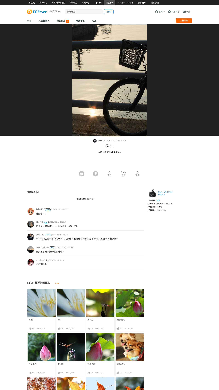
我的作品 (63, 21)
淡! (59, 320)
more (57, 283)
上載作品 (184, 20)
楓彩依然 (121, 382)
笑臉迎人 (121, 364)
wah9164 (40, 234)
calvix (98, 140)
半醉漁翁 (40, 209)
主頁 (29, 21)
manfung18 (41, 260)
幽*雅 (31, 320)
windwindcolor (42, 247)
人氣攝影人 (44, 21)
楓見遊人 (91, 382)
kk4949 (39, 222)
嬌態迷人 (121, 320)
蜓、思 (90, 320)
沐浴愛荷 (32, 364)
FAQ (94, 21)
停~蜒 (60, 364)
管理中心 (80, 21)
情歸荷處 (91, 364)
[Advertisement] (109, 163)
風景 (158, 200)
